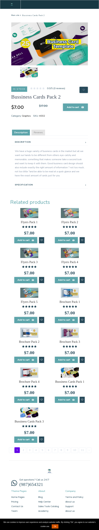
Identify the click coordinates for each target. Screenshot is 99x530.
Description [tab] (21, 132)
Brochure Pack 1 (69, 301)
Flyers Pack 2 (69, 222)
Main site (15, 15)
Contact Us (17, 505)
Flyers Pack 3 (29, 261)
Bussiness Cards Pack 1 (69, 381)
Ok (55, 526)
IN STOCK (19, 89)
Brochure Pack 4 (29, 381)
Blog (40, 495)
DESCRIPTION (23, 142)
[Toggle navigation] (85, 4)
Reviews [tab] (38, 132)
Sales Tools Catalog (48, 505)
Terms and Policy (74, 495)
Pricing (14, 500)
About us (70, 500)
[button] (17, 72)
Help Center (44, 500)
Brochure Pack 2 (29, 341)
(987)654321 (31, 483)
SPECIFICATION (24, 185)
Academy (43, 509)
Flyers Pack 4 (69, 261)
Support (69, 505)
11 (82, 449)
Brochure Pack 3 (69, 341)
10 (74, 449)
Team (14, 509)
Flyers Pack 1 (29, 222)
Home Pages (17, 495)
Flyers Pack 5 (29, 301)
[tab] (49, 142)
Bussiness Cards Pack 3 (29, 420)
